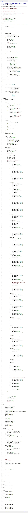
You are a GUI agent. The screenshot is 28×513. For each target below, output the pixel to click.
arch (24, 3)
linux (6, 3)
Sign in (26, 1)
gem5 (2, 3)
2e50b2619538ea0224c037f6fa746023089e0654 (14, 3)
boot (1, 4)
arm (3, 3)
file (15, 6)
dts (3, 4)
